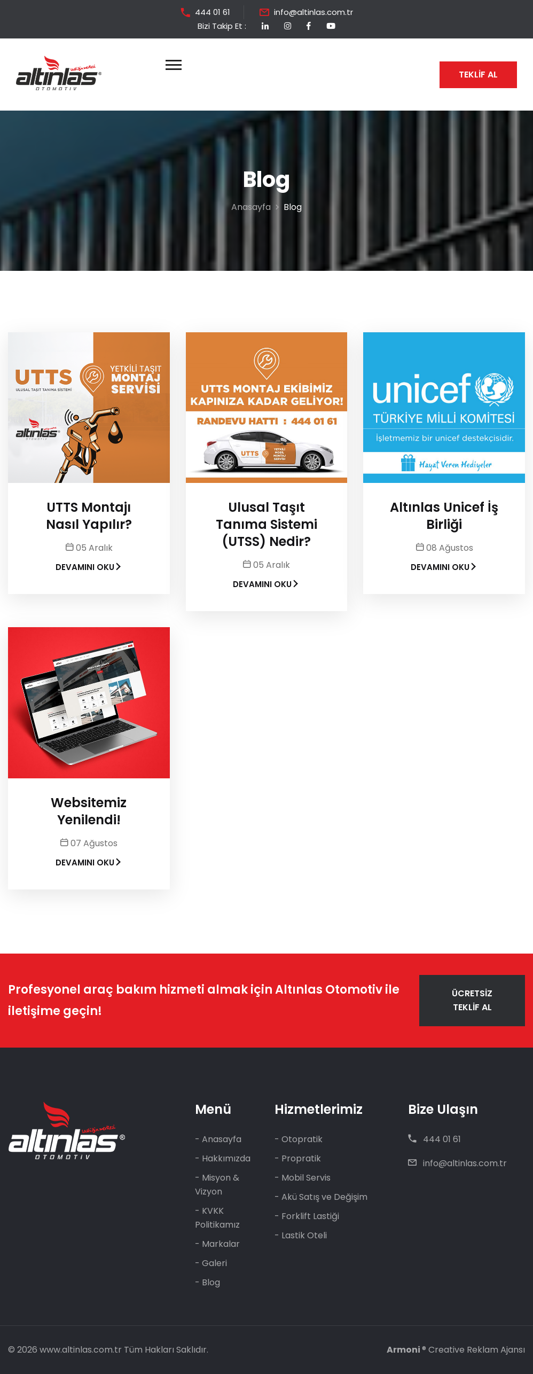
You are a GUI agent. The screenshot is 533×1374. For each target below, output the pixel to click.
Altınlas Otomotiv (328, 989)
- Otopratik (299, 1139)
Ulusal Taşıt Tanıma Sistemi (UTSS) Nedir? (266, 524)
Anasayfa (251, 207)
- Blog (207, 1282)
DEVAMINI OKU (89, 567)
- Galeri (211, 1263)
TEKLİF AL (478, 74)
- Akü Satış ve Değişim (321, 1197)
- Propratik (298, 1158)
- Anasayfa (218, 1139)
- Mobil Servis (303, 1178)
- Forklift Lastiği (307, 1216)
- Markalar (217, 1244)
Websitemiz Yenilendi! (89, 811)
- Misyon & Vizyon (217, 1185)
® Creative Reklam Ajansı (456, 1350)
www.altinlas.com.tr (81, 1350)
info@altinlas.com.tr (313, 12)
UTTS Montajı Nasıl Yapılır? (89, 516)
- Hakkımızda (222, 1158)
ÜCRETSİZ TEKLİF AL (472, 1000)
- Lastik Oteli (301, 1235)
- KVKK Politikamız (217, 1218)
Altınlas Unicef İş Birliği (444, 516)
